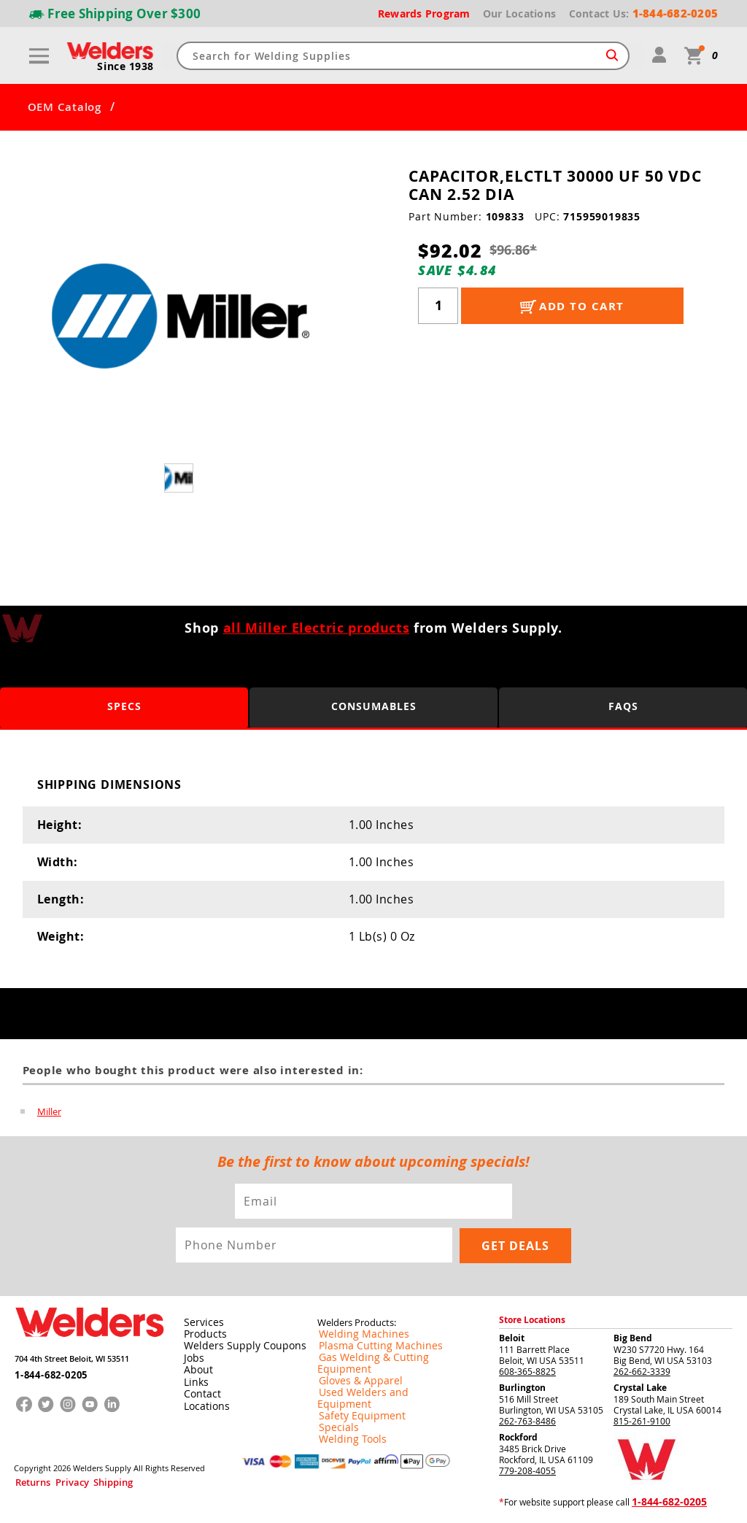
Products (202, 1332)
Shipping (84, 1477)
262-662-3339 (642, 1370)
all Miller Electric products (316, 628)
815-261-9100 (642, 1419)
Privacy (55, 1477)
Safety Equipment (353, 1391)
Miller (49, 1111)
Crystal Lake (640, 1386)
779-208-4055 (527, 1469)
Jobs (191, 1355)
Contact (199, 1390)
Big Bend (633, 1336)
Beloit (512, 1336)
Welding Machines (354, 1332)
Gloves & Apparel (352, 1367)
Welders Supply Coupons (236, 1344)
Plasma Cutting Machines (368, 1344)
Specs (124, 707)
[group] (180, 316)
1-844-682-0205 (46, 1368)
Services (199, 1320)
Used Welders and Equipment (377, 1379)
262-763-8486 (527, 1419)
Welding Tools (345, 1414)
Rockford (518, 1436)
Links (193, 1379)
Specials (334, 1402)
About (195, 1367)
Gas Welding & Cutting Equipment (385, 1356)
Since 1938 (126, 66)
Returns (27, 1477)
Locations (203, 1402)
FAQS (623, 707)
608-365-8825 (527, 1370)
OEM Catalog (64, 107)
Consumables (374, 707)
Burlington (522, 1386)
